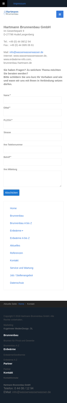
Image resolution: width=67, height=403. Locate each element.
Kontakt (14, 260)
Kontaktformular (11, 378)
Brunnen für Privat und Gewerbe (19, 340)
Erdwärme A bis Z (20, 238)
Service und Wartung (21, 267)
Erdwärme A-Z (10, 360)
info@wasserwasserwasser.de (26, 52)
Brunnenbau (17, 215)
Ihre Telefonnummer (13, 144)
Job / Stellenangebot (21, 275)
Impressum (19, 3)
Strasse (7, 132)
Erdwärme (16, 230)
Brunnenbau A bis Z (21, 223)
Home (13, 208)
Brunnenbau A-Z (11, 345)
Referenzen (16, 253)
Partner (7, 369)
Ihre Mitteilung (10, 169)
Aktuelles (15, 245)
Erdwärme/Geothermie (14, 355)
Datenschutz (17, 282)
